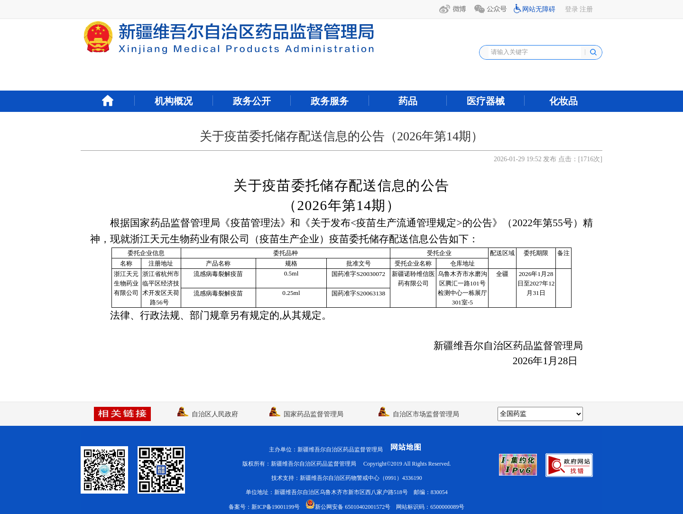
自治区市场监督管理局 (418, 414)
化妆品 (563, 101)
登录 (571, 9)
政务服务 (330, 101)
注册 (586, 9)
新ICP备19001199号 (275, 507)
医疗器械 (486, 101)
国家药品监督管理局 (306, 414)
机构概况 (174, 101)
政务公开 (252, 101)
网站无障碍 (538, 9)
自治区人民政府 (207, 414)
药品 (407, 101)
